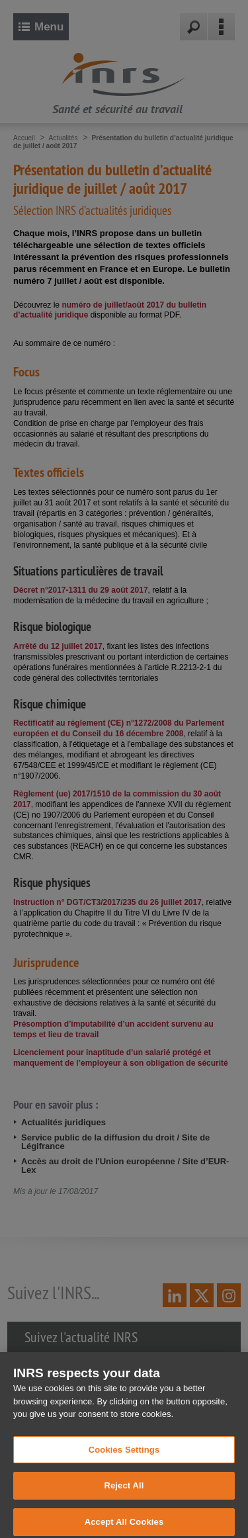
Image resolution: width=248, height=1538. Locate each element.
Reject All (124, 1495)
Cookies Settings (124, 1458)
